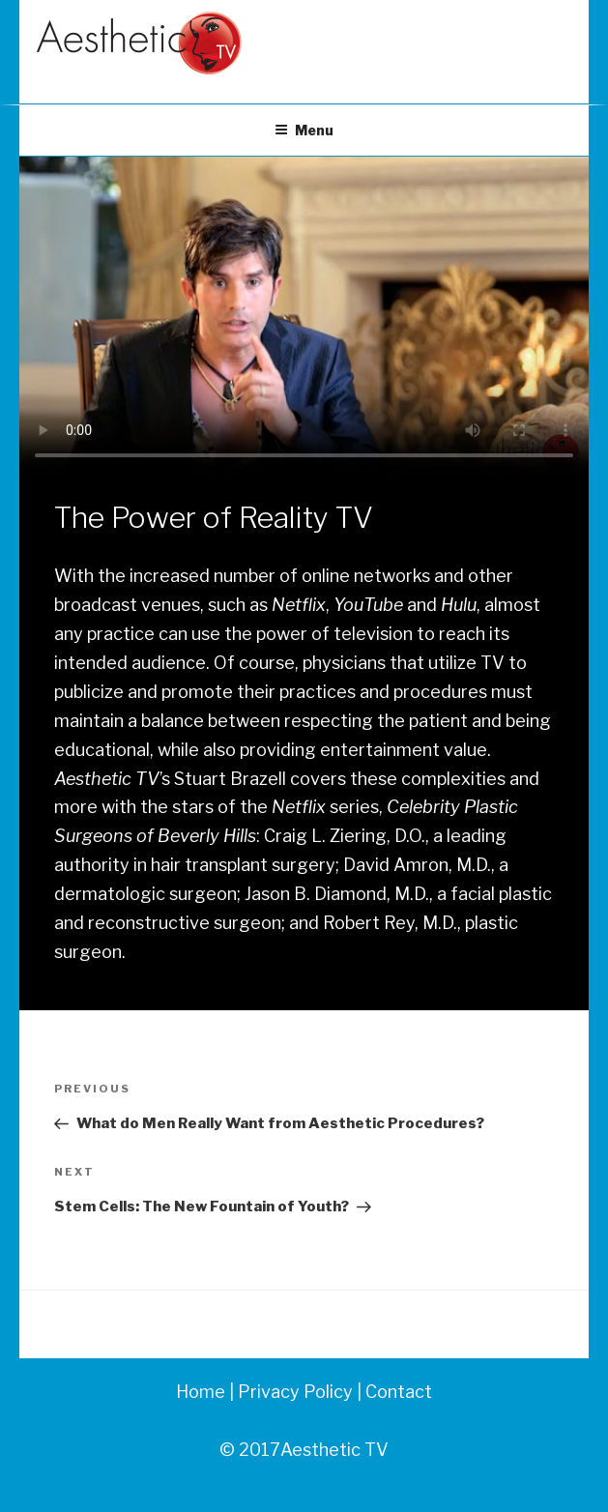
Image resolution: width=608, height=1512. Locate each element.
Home (200, 1391)
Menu (304, 130)
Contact (398, 1391)
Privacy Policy (293, 1391)
